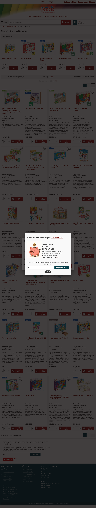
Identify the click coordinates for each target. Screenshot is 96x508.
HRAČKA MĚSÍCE (57, 238)
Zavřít (48, 271)
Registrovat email (61, 267)
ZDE (57, 257)
